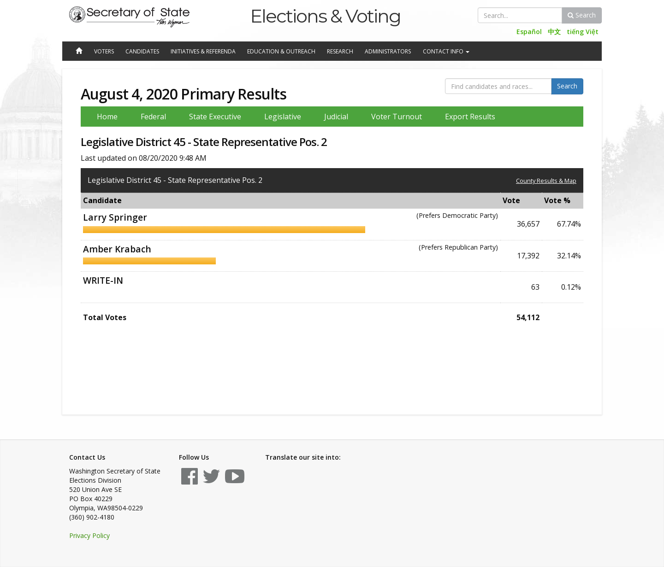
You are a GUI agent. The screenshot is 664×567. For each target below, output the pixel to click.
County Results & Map (546, 180)
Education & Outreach (281, 51)
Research (340, 51)
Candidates (142, 51)
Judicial (336, 116)
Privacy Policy (89, 535)
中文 (554, 31)
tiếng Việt (583, 31)
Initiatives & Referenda (203, 51)
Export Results (470, 116)
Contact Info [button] (446, 51)
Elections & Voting (325, 16)
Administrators (388, 51)
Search (582, 15)
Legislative (282, 116)
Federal (153, 116)
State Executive (215, 116)
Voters (104, 51)
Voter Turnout (396, 116)
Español (529, 31)
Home (107, 116)
